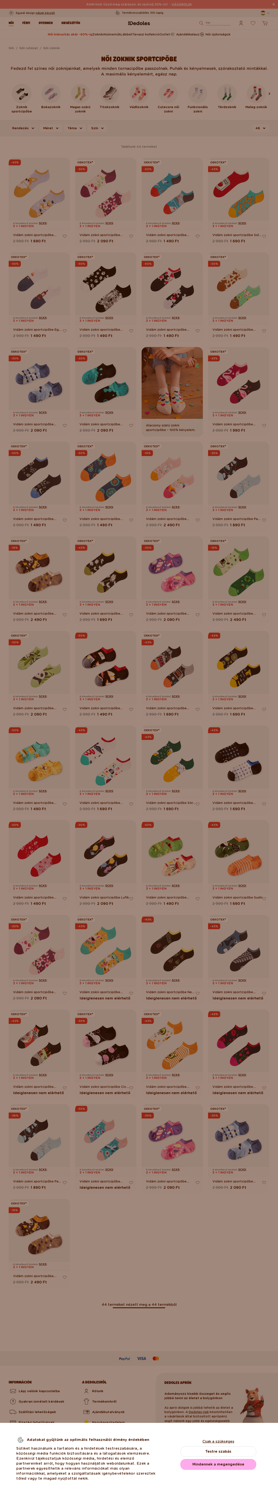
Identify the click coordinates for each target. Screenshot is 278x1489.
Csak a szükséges (218, 1441)
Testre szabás (218, 1451)
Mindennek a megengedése (218, 1464)
